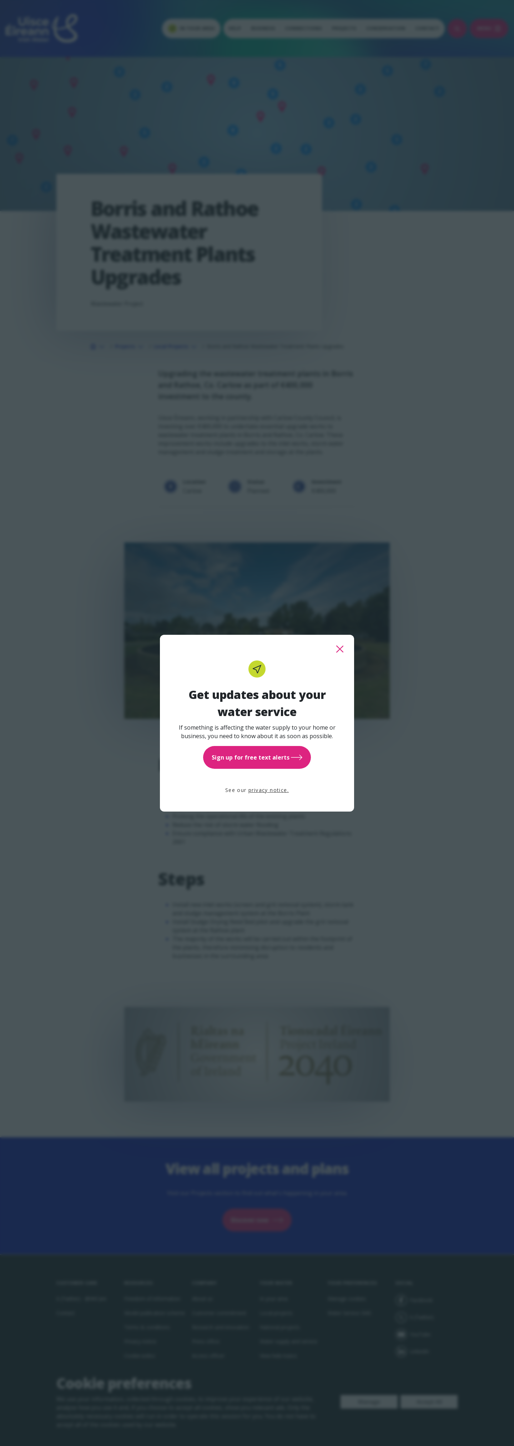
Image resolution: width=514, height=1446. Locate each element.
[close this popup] (339, 649)
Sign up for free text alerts (257, 757)
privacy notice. (268, 790)
